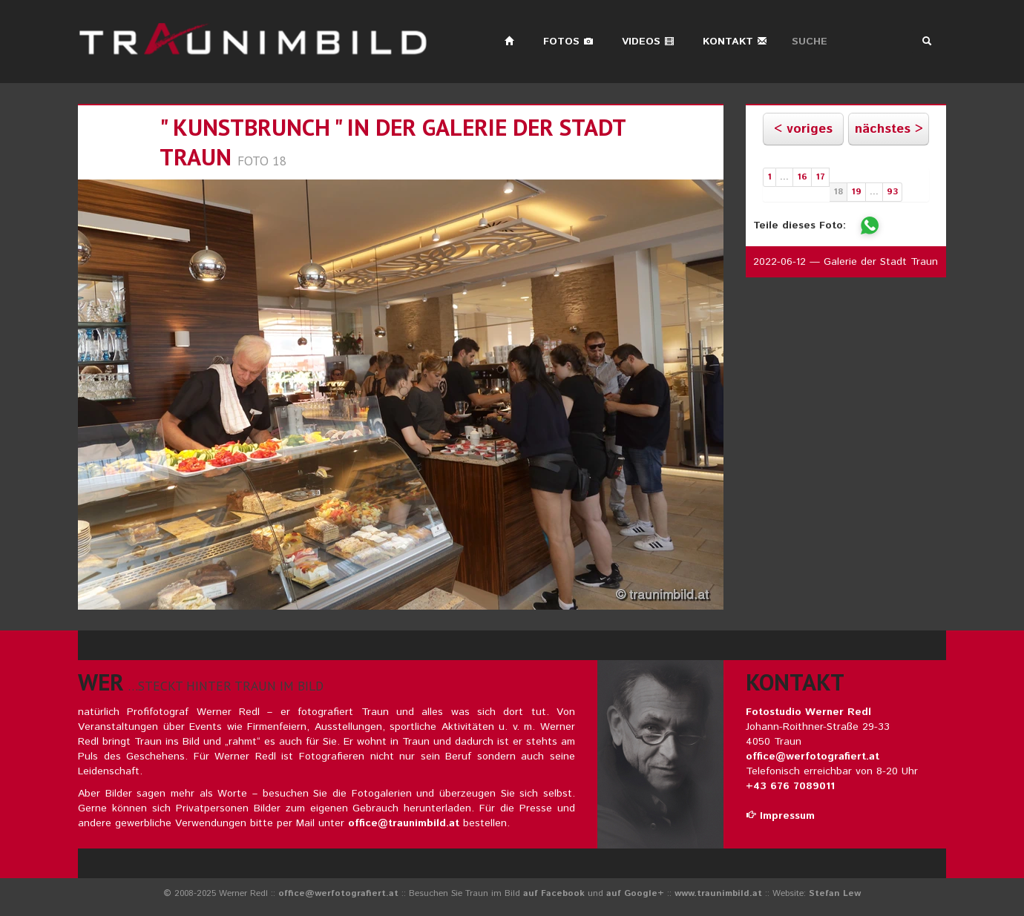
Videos (648, 41)
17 (820, 177)
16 (802, 177)
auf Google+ (635, 893)
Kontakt (735, 41)
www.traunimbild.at (718, 893)
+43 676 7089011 (790, 786)
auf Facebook (554, 893)
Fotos (568, 41)
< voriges (803, 129)
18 (838, 191)
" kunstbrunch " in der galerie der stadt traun (393, 142)
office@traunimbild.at (403, 823)
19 (856, 191)
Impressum (780, 815)
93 (892, 191)
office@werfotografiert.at (812, 756)
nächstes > (889, 129)
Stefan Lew (835, 893)
